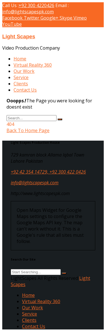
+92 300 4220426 (36, 5)
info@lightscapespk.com (28, 12)
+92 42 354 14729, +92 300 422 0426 (48, 172)
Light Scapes (18, 36)
